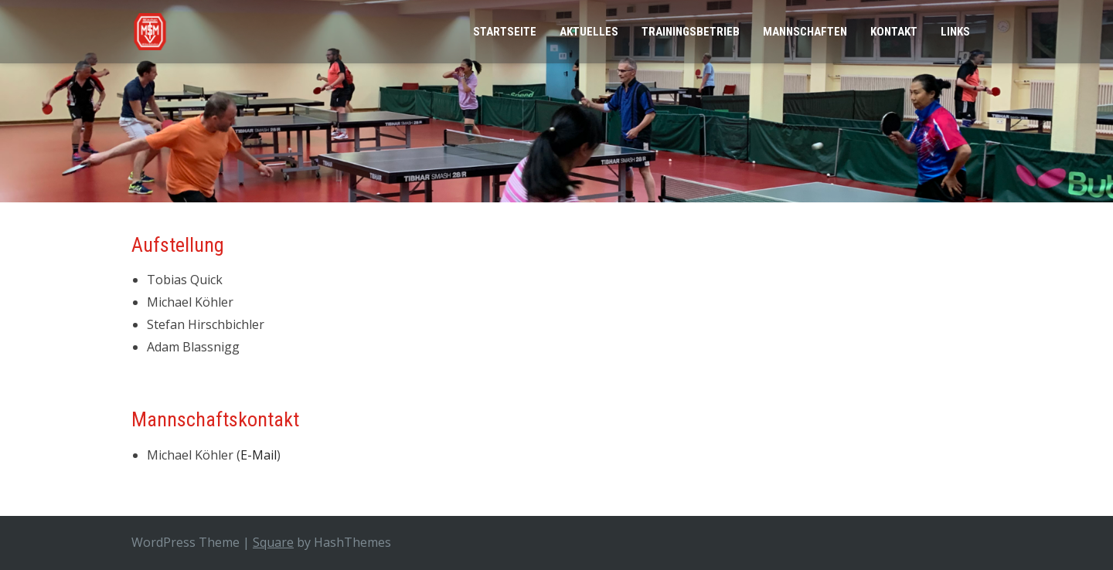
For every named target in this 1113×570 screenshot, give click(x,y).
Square (273, 542)
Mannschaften (805, 32)
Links (955, 32)
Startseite (504, 32)
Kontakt (893, 32)
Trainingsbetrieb (691, 32)
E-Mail (258, 454)
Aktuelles (589, 32)
